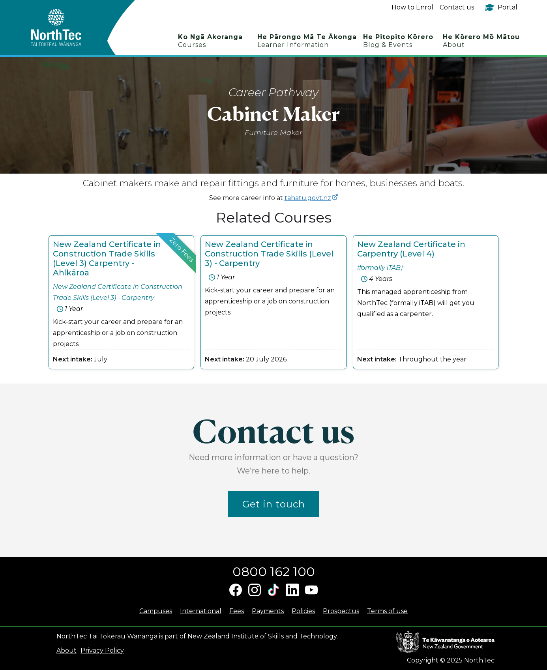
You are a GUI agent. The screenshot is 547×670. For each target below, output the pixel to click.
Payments (268, 611)
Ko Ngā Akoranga (210, 41)
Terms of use (387, 611)
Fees (236, 611)
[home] (70, 27)
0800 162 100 (273, 571)
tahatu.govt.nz (308, 198)
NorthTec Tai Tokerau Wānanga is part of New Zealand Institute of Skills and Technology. (197, 636)
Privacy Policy (102, 650)
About (66, 650)
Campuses (155, 611)
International (200, 611)
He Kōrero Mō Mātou (481, 41)
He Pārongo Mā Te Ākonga (307, 41)
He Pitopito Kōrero (398, 41)
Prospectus (341, 611)
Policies (303, 611)
